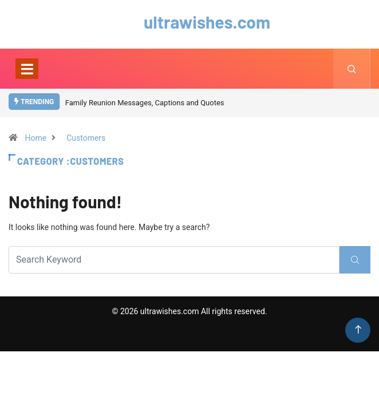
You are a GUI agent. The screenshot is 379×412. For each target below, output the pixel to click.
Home (35, 137)
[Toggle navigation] (27, 68)
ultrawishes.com (189, 21)
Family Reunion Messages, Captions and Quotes (144, 102)
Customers (85, 137)
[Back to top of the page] (358, 330)
